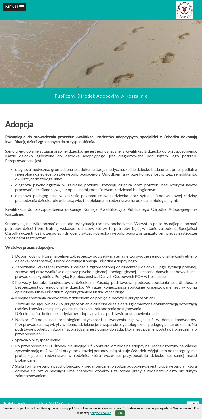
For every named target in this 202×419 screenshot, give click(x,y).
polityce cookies (100, 413)
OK (120, 413)
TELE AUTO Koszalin (56, 403)
